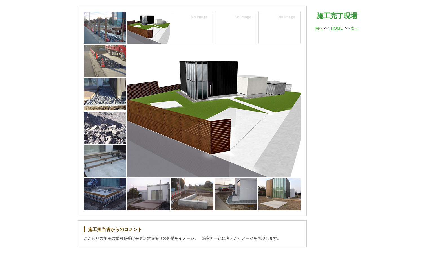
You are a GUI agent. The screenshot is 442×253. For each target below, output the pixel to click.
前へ (319, 28)
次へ (355, 28)
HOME (337, 28)
